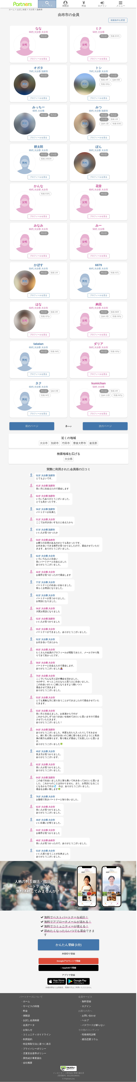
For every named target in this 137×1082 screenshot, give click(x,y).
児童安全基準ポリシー (34, 1056)
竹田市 (66, 446)
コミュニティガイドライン (37, 1037)
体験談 (26, 1018)
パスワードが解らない (93, 1028)
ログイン (86, 1009)
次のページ (105, 429)
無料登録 (86, 1004)
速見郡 (93, 446)
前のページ (31, 429)
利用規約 (27, 1042)
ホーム (26, 1004)
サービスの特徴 (31, 1009)
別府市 (55, 446)
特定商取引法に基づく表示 (37, 1047)
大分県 (68, 462)
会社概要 (27, 1066)
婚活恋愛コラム (90, 1042)
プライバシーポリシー (34, 1051)
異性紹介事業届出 (32, 1061)
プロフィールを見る (38, 59)
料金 (25, 1014)
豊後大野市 (79, 446)
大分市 (44, 446)
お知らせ (27, 1033)
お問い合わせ (89, 1018)
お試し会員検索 (31, 1023)
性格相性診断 (89, 1037)
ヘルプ (85, 1023)
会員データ (29, 1028)
